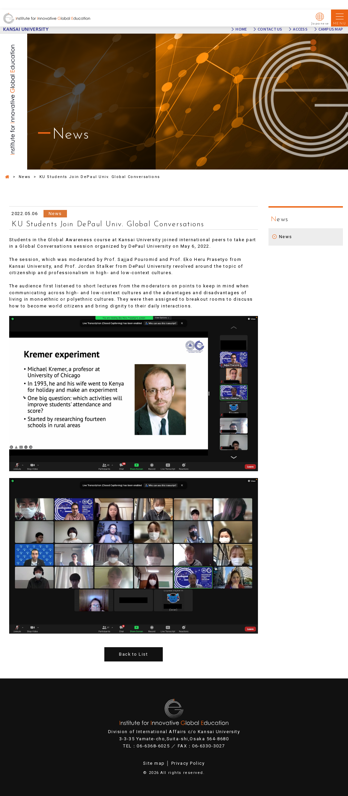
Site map (153, 763)
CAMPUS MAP (330, 29)
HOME (241, 29)
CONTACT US (270, 29)
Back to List (133, 654)
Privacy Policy (188, 763)
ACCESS (300, 29)
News (285, 236)
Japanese (320, 17)
